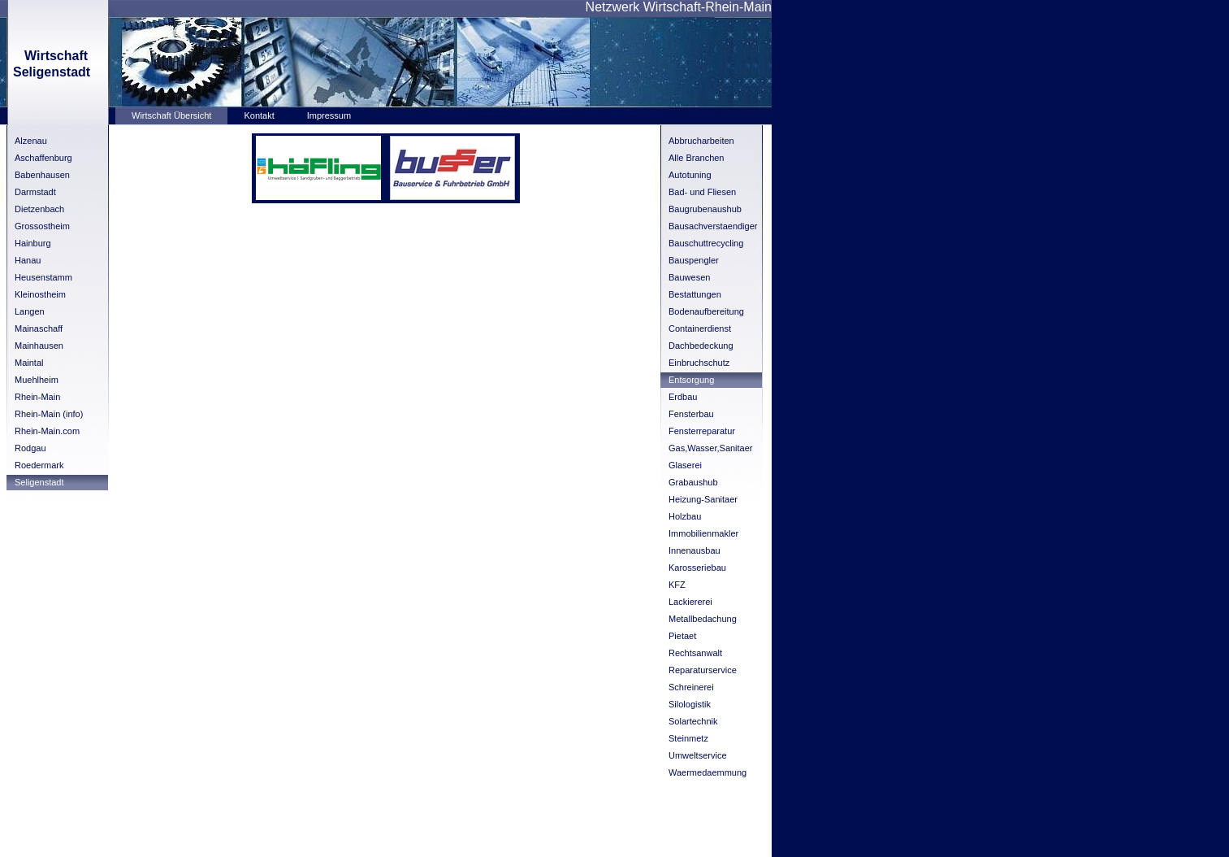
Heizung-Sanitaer (703, 499)
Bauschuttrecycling (706, 243)
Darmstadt (35, 192)
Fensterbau (691, 414)
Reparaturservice (703, 670)
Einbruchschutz (699, 363)
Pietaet (682, 636)
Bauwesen (689, 277)
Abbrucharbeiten (701, 141)
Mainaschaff (39, 328)
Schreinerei (691, 687)
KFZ (677, 584)
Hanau (28, 260)
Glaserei (685, 465)
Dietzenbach (39, 209)
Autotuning (690, 175)
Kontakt (259, 115)
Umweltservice (698, 755)
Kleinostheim (40, 294)
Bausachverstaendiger (713, 226)
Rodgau (30, 448)
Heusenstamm (43, 277)
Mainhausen (39, 345)
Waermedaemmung (707, 772)
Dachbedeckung (701, 345)
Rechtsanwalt (695, 653)
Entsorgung (691, 380)
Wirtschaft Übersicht (171, 115)
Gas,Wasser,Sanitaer (711, 448)
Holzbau (685, 516)
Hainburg (33, 243)
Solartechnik (693, 721)
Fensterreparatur (702, 431)
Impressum (329, 115)
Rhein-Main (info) (49, 414)
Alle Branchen (697, 158)
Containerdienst (700, 328)
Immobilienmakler (703, 533)
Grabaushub (693, 482)
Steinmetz (688, 738)
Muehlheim (36, 380)
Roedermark (39, 465)
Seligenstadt (39, 482)
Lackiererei (690, 602)
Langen (30, 311)
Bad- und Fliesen (702, 192)
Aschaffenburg (43, 158)
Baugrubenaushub (705, 209)
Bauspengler (694, 260)
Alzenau (31, 141)
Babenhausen (42, 175)
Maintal (29, 363)
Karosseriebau (697, 567)
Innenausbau (695, 550)
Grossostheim (42, 226)
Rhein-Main (37, 397)
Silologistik (690, 704)
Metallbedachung (703, 619)
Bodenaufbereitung (706, 311)
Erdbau (683, 397)
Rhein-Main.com (47, 431)
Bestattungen (695, 294)
